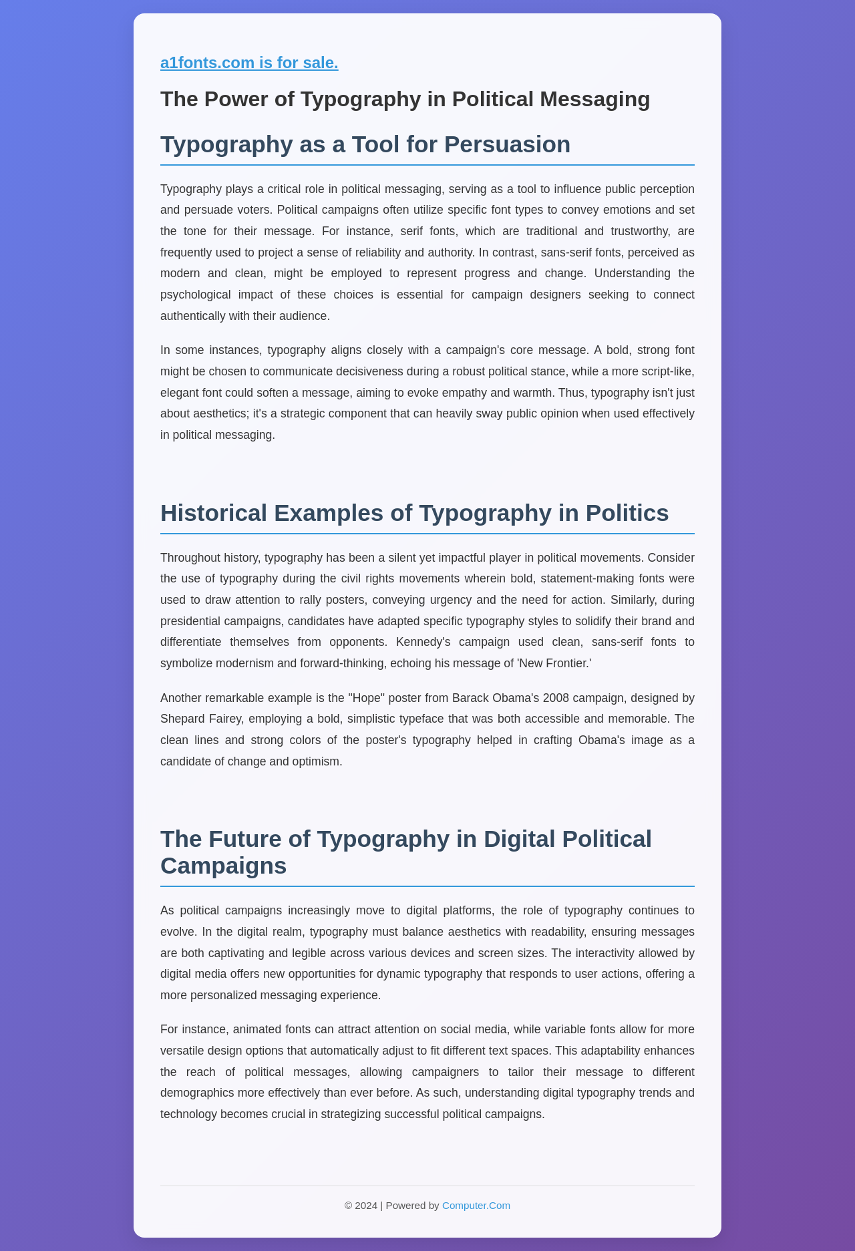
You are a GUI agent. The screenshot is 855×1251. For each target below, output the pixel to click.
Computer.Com (476, 1205)
